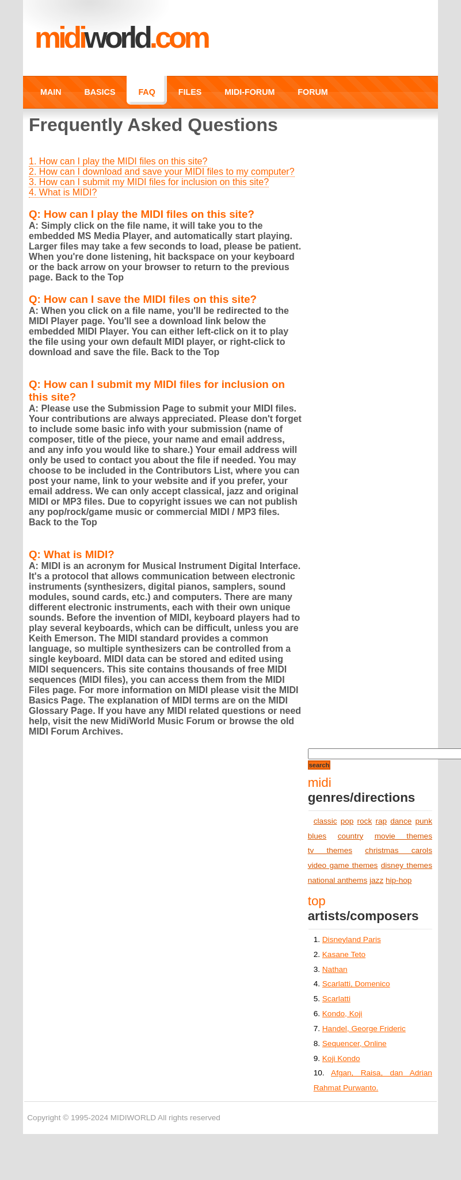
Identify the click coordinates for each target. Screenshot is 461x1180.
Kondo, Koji (342, 1013)
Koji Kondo (341, 1058)
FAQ (146, 92)
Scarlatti (336, 998)
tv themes (330, 850)
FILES (189, 92)
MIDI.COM (121, 37)
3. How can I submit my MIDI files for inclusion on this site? (149, 182)
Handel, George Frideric (364, 1028)
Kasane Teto (343, 954)
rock (364, 821)
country (351, 836)
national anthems (338, 880)
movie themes (403, 836)
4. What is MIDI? (63, 192)
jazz (376, 880)
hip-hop (399, 880)
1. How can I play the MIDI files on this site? (118, 161)
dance (401, 821)
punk (423, 821)
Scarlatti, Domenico (356, 983)
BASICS (100, 92)
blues (317, 836)
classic (325, 821)
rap (381, 821)
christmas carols (398, 850)
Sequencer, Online (354, 1043)
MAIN (50, 92)
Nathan (335, 969)
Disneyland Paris (351, 939)
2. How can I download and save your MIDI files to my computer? (162, 171)
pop (347, 821)
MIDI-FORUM (249, 92)
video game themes (343, 865)
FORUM (312, 92)
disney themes (406, 865)
